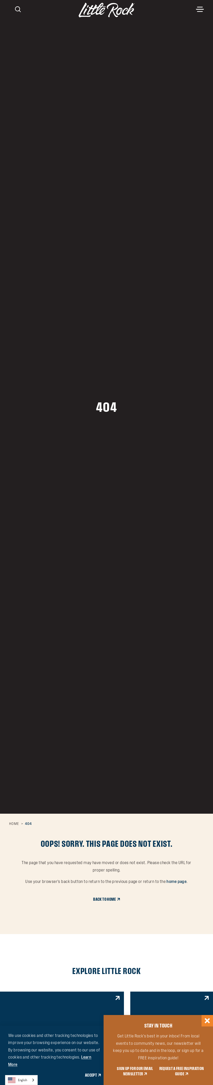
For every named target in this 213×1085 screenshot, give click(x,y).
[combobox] (21, 1080)
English (17, 1080)
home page (176, 881)
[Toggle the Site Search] (18, 9)
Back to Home (104, 899)
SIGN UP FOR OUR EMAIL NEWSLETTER (135, 1071)
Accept (91, 1075)
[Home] (107, 10)
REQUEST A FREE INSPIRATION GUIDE (181, 1071)
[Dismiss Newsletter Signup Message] (207, 1020)
